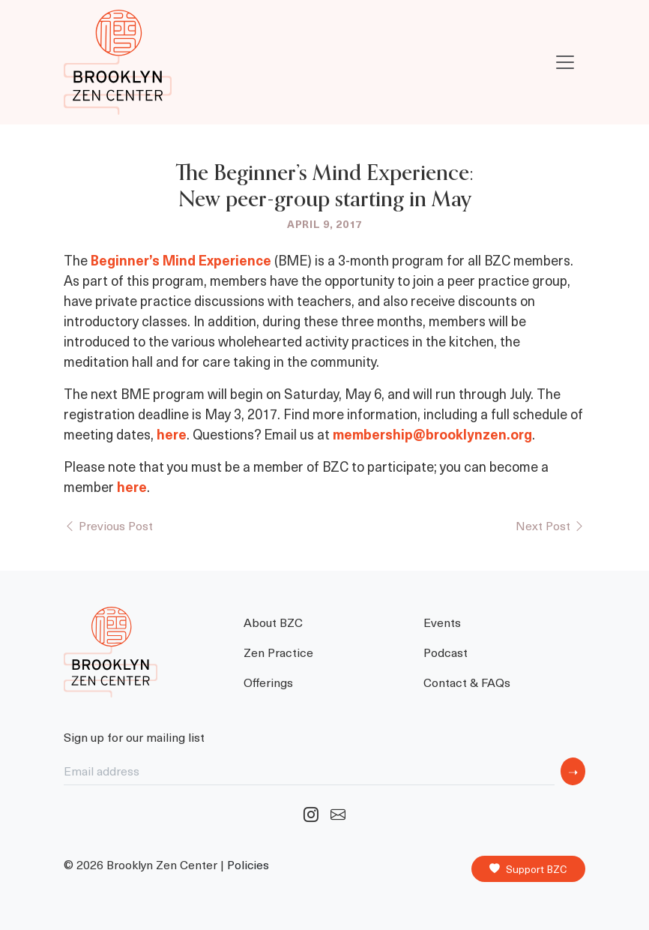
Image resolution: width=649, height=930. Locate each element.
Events (442, 622)
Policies (248, 864)
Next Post (550, 525)
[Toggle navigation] (565, 62)
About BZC (273, 622)
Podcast (445, 652)
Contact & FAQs (466, 682)
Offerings (268, 682)
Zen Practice (278, 652)
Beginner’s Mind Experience (182, 260)
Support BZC (528, 869)
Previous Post (108, 525)
